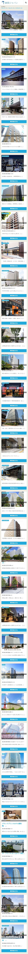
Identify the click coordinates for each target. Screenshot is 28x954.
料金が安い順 (4, 8)
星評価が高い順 (18, 8)
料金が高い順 (11, 8)
